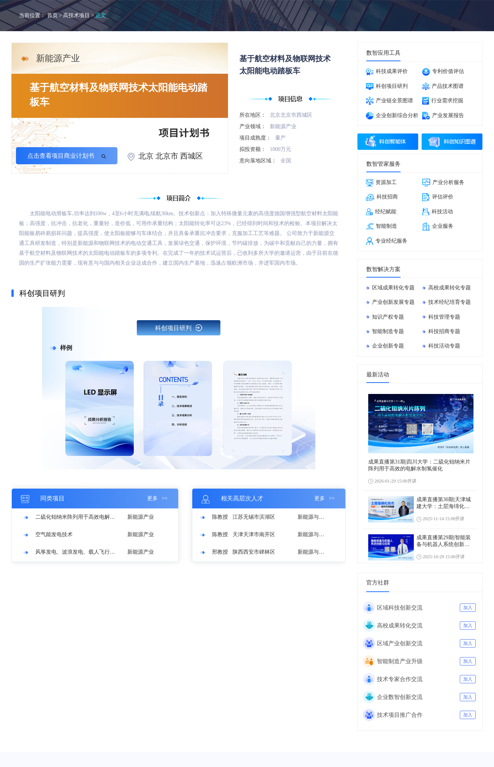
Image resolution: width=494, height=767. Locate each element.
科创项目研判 (178, 327)
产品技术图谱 (443, 86)
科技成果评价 (387, 71)
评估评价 (437, 197)
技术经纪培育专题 (449, 302)
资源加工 (381, 182)
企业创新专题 (388, 346)
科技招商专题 (444, 331)
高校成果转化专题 (449, 288)
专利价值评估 (443, 72)
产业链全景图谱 (389, 101)
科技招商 (382, 197)
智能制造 (381, 226)
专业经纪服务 (386, 241)
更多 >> (157, 498)
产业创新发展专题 (393, 302)
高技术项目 (76, 15)
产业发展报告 (443, 115)
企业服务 (437, 226)
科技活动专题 (444, 346)
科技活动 (437, 211)
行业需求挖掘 (442, 101)
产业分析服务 (443, 182)
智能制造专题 (388, 331)
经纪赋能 (381, 211)
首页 (52, 15)
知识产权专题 (388, 317)
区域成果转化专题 (393, 288)
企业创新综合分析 (392, 115)
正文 (100, 15)
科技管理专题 (444, 317)
